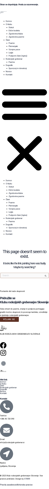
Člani (8, 40)
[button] (24, 129)
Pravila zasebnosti (8, 485)
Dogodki (9, 65)
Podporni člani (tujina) (18, 56)
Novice (9, 71)
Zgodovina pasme (16, 37)
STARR (27, 479)
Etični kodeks (14, 30)
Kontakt (9, 74)
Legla (11, 53)
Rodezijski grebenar (14, 59)
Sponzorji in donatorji (18, 68)
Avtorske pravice (25, 485)
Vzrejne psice (14, 49)
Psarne (12, 43)
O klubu (9, 24)
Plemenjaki (13, 46)
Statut (11, 27)
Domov (9, 21)
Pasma (12, 62)
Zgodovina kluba (16, 34)
